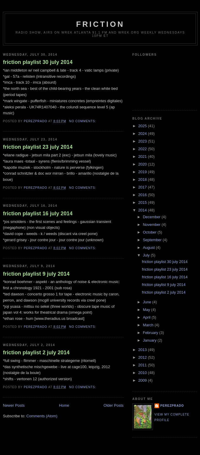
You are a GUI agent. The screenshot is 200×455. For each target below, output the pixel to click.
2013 (143, 350)
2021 (143, 156)
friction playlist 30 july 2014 (38, 62)
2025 (143, 126)
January (150, 340)
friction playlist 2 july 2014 (36, 352)
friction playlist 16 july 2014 (38, 213)
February (151, 332)
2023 (143, 141)
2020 (143, 164)
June (147, 302)
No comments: (83, 121)
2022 (143, 149)
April (147, 317)
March (149, 325)
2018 (143, 179)
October (150, 232)
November (152, 224)
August (149, 247)
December (152, 217)
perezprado (172, 405)
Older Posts (114, 405)
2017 (143, 187)
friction (100, 24)
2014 (143, 210)
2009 (143, 380)
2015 (143, 202)
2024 (143, 133)
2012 (143, 357)
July (147, 255)
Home (64, 405)
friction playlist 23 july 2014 (38, 147)
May (147, 309)
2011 (143, 365)
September (153, 240)
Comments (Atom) (41, 416)
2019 (143, 172)
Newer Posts (14, 405)
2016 (143, 195)
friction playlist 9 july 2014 (36, 274)
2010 (143, 372)
